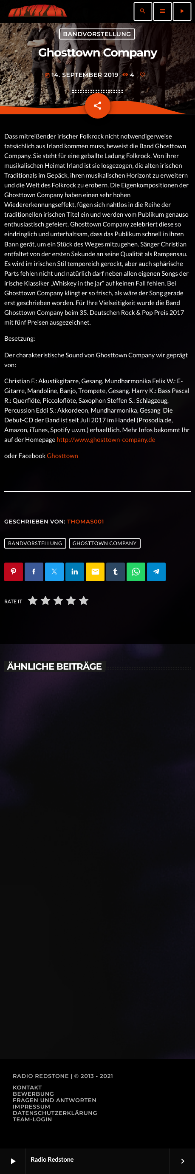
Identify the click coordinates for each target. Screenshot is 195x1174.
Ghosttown (62, 456)
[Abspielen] (181, 11)
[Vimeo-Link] (37, 11)
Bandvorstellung (97, 34)
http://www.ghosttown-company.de (106, 440)
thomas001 (85, 521)
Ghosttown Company (105, 543)
